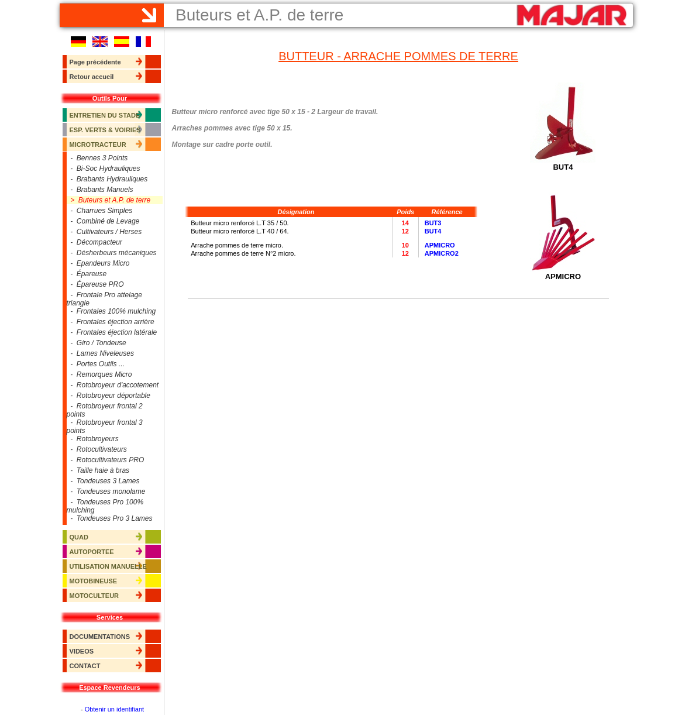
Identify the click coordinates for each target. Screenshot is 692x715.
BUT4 (433, 231)
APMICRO (440, 245)
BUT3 (433, 222)
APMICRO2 (442, 253)
